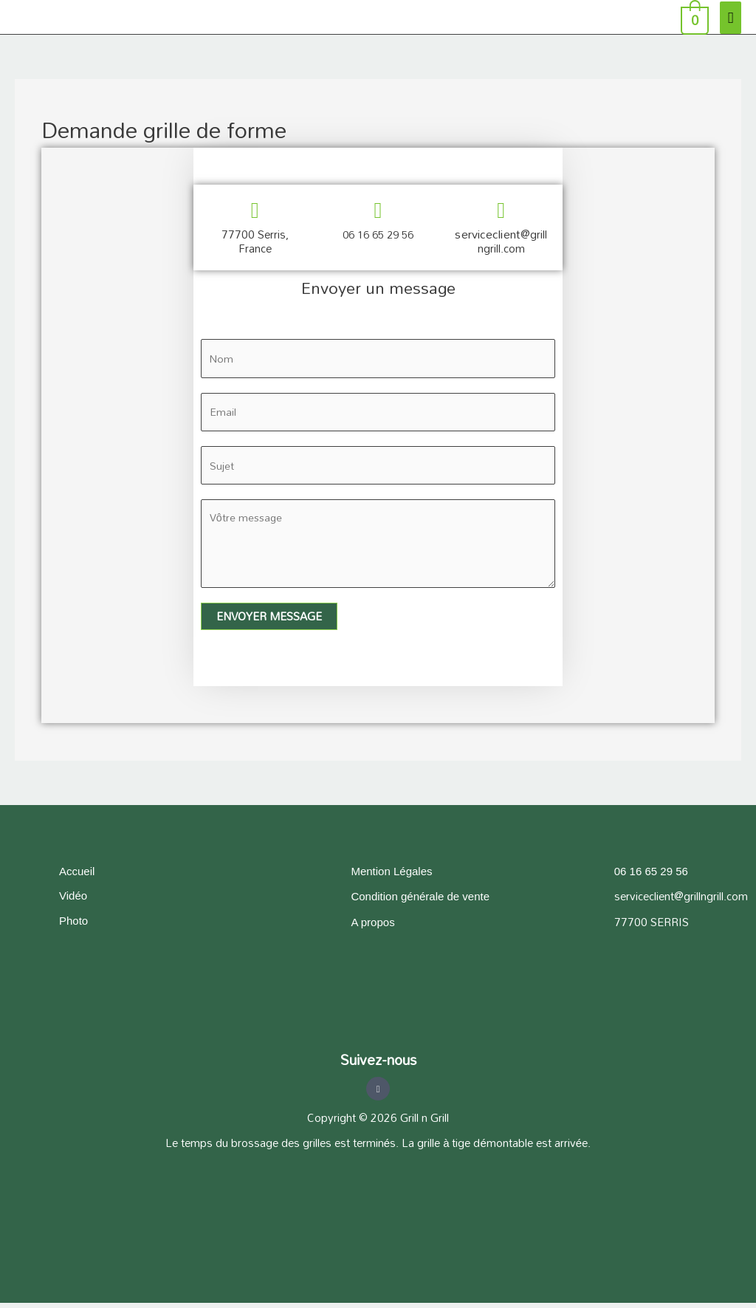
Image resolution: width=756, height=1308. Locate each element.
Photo (73, 926)
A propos (372, 926)
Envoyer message (269, 621)
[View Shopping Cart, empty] (693, 17)
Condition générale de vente (420, 901)
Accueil (76, 875)
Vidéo (73, 900)
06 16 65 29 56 (378, 234)
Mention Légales (391, 875)
